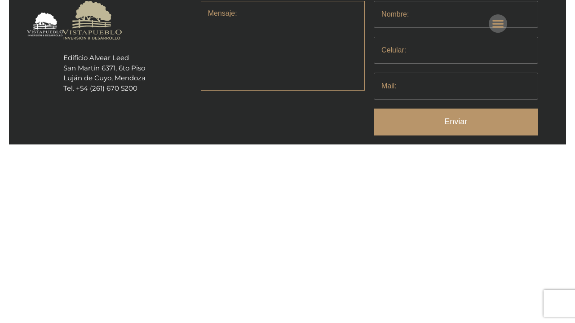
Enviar (455, 121)
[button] (498, 23)
